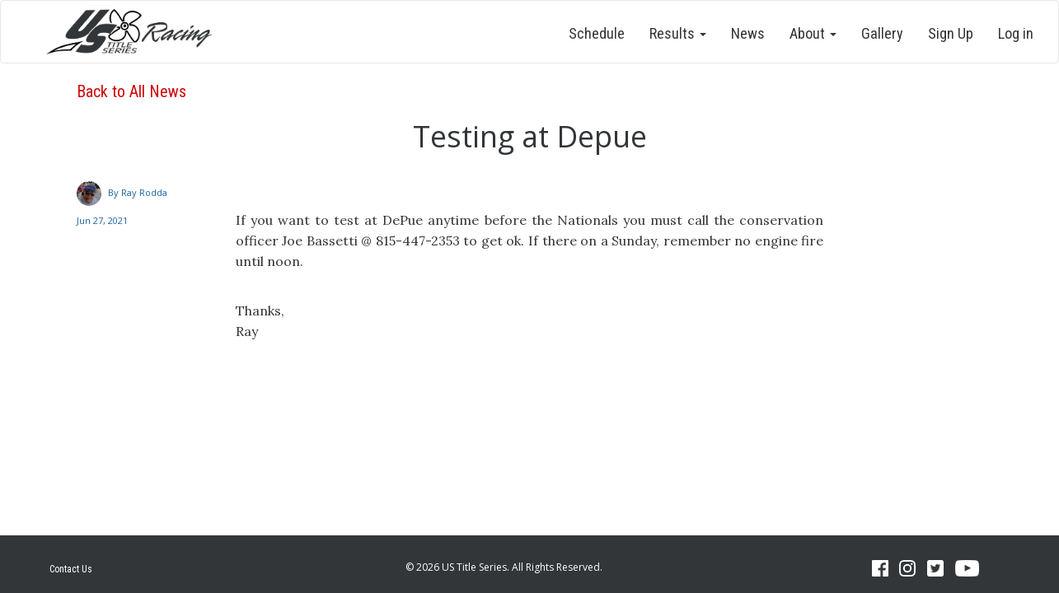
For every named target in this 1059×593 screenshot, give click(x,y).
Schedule (597, 33)
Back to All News (131, 91)
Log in (1015, 33)
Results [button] (677, 33)
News (748, 33)
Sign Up (950, 33)
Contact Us (70, 569)
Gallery (882, 33)
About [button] (813, 33)
